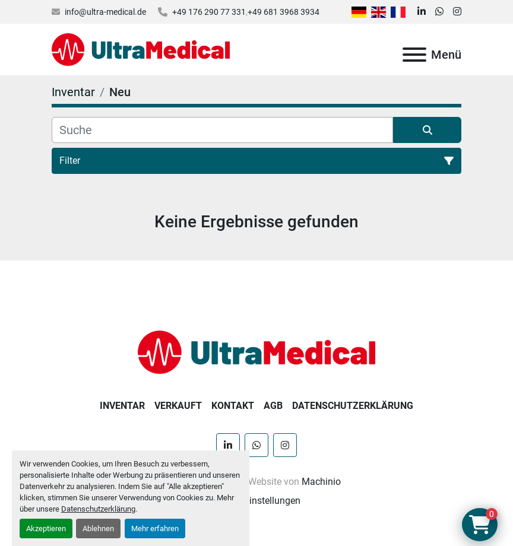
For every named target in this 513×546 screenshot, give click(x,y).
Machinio (321, 481)
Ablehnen (98, 528)
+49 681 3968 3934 (283, 12)
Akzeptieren (46, 528)
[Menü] (414, 54)
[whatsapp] (439, 12)
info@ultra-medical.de (105, 12)
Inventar (122, 405)
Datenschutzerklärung (98, 508)
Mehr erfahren (155, 528)
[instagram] (457, 12)
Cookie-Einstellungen (256, 500)
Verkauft (178, 405)
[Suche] (222, 130)
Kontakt (232, 405)
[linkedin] (421, 12)
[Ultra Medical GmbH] (256, 351)
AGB (273, 405)
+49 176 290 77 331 (209, 12)
